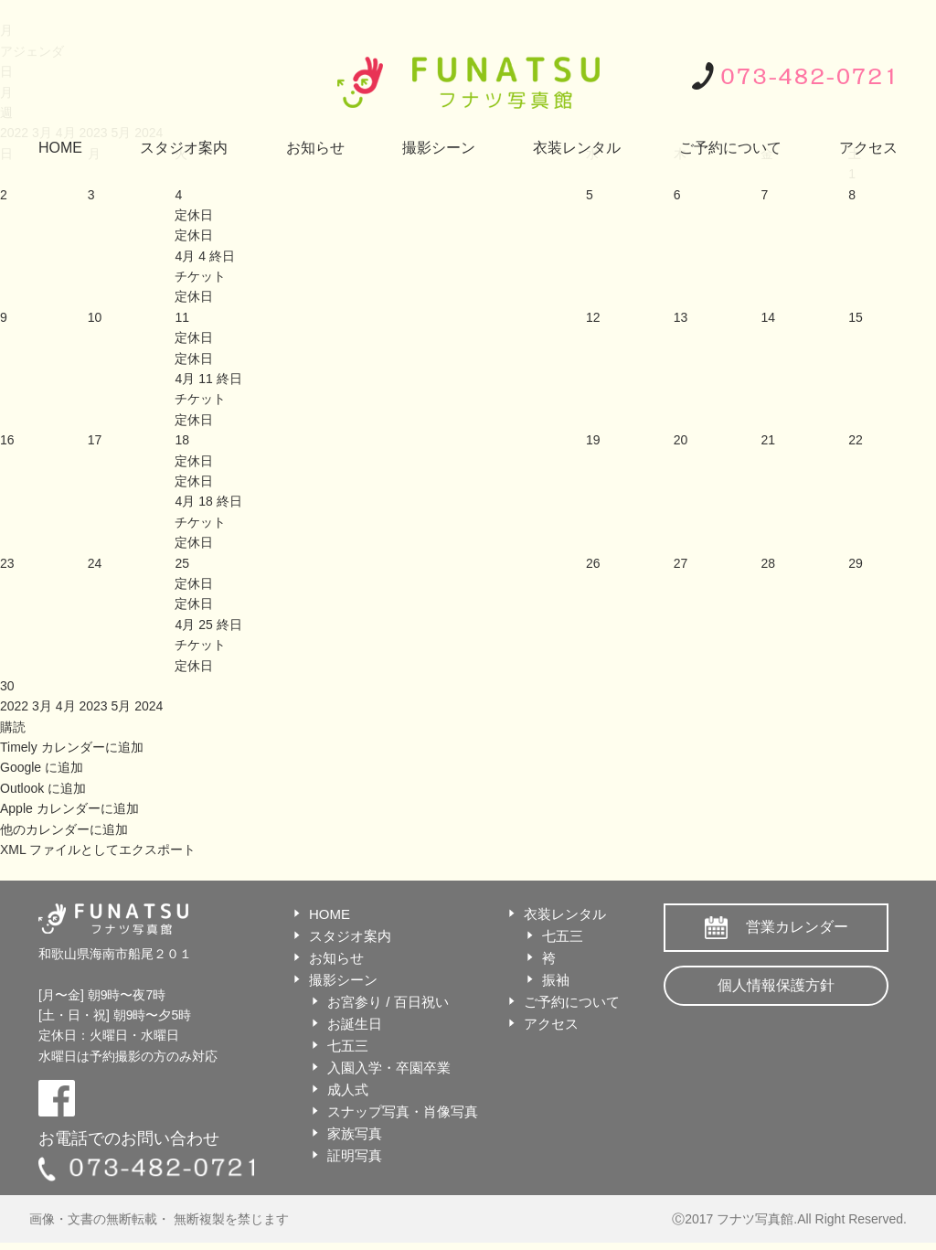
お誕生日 (354, 1023)
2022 (16, 706)
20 (681, 440)
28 (767, 563)
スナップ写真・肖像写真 (402, 1111)
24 (95, 563)
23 (7, 563)
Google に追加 (41, 767)
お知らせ (315, 147)
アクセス (868, 147)
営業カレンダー (797, 927)
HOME (60, 147)
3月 (44, 706)
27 (681, 563)
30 (7, 685)
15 (855, 317)
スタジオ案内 (184, 147)
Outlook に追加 (43, 788)
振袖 (555, 980)
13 (681, 317)
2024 (148, 706)
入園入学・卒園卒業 (389, 1067)
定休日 (194, 235)
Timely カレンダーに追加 (72, 747)
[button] (13, 727)
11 (182, 317)
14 (767, 317)
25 (182, 563)
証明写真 (354, 1155)
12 (593, 317)
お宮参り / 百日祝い (388, 1002)
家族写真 (354, 1133)
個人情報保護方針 (776, 985)
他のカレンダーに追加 (64, 829)
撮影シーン (438, 147)
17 (95, 440)
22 (855, 440)
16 (7, 440)
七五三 (347, 1045)
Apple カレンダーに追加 (69, 808)
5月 (122, 706)
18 (182, 440)
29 (855, 563)
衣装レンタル (577, 147)
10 (95, 317)
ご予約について (730, 147)
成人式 (347, 1089)
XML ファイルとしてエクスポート (98, 849)
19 (593, 440)
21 (767, 440)
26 (593, 563)
